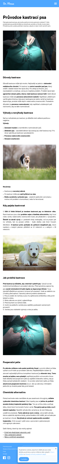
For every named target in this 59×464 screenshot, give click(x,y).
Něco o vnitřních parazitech (14, 437)
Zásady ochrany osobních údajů (11, 449)
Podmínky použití (7, 446)
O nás (4, 451)
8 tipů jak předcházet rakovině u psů (17, 432)
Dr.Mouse (9, 3)
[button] (56, 448)
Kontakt (5, 454)
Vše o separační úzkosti (12, 435)
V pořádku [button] (24, 459)
